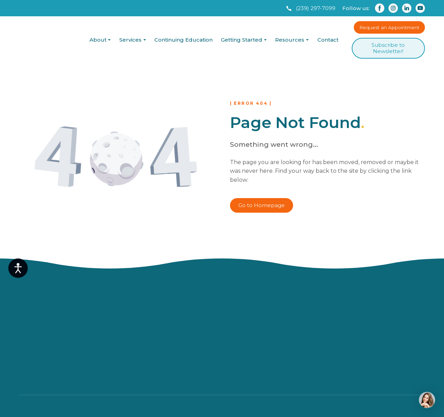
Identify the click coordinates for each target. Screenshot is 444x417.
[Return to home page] (47, 40)
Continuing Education (183, 39)
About (97, 39)
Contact (328, 39)
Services (130, 39)
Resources (289, 39)
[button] (310, 8)
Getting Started (241, 39)
